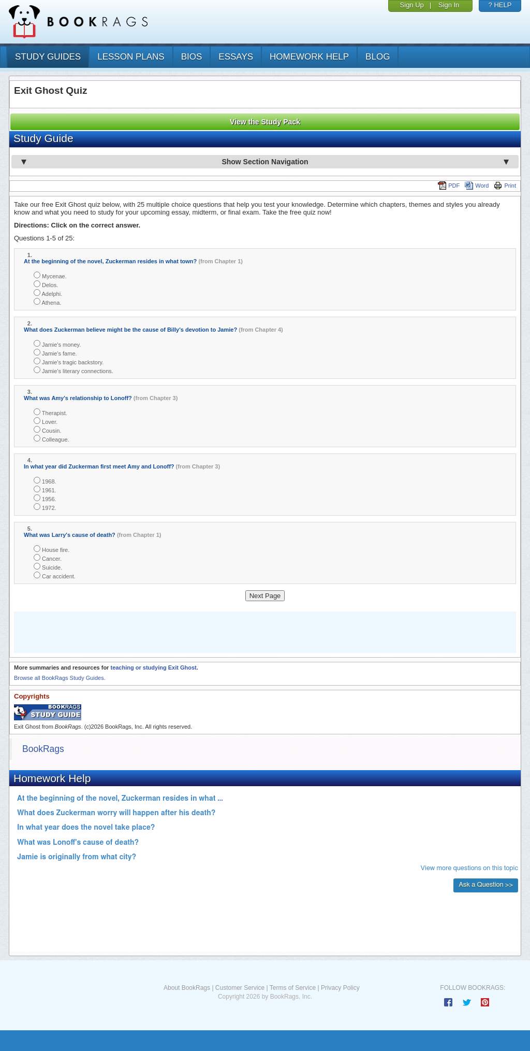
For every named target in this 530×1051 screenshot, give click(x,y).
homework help (309, 57)
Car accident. (55, 575)
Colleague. (51, 439)
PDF (449, 185)
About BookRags (187, 987)
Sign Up (412, 5)
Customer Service (239, 987)
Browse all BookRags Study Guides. (60, 678)
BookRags (43, 749)
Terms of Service (293, 987)
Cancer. (48, 558)
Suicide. (48, 567)
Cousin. (47, 430)
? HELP (500, 5)
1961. (45, 489)
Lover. (45, 421)
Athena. (47, 302)
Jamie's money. (57, 344)
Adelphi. (48, 293)
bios (191, 57)
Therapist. (50, 412)
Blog (377, 57)
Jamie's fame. (55, 353)
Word (477, 185)
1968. (45, 481)
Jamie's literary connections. (73, 370)
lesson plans (130, 57)
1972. (45, 507)
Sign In (448, 5)
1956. (45, 498)
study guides (48, 57)
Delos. (46, 284)
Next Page (265, 596)
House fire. (51, 549)
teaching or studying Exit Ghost (153, 667)
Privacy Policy (340, 987)
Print (505, 185)
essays (235, 57)
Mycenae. (50, 275)
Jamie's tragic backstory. (69, 361)
